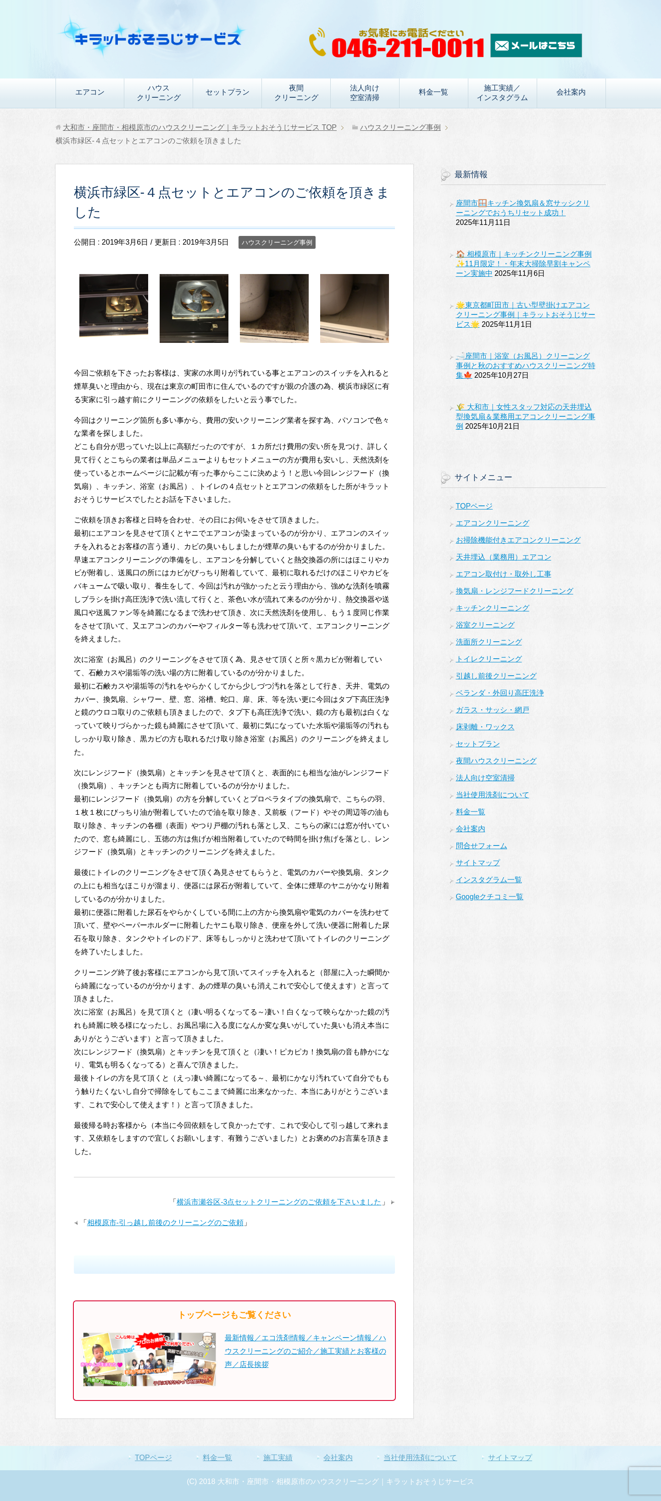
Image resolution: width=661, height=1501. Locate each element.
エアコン (90, 92)
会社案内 (571, 92)
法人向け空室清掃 (364, 92)
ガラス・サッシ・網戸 (492, 710)
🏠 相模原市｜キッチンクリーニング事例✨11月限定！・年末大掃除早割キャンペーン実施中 (524, 263)
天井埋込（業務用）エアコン (503, 557)
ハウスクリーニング (159, 92)
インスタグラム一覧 (489, 880)
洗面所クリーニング (489, 642)
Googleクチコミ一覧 (490, 897)
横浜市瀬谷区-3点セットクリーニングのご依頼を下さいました (279, 1202)
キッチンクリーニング (492, 608)
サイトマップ (478, 863)
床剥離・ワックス (485, 727)
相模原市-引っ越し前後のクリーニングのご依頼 (165, 1223)
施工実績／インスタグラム (502, 92)
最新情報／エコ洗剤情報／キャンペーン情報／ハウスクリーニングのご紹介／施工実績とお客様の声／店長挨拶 (305, 1351)
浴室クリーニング (485, 625)
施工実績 (278, 1458)
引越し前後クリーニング (496, 676)
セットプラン (228, 92)
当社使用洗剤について (492, 795)
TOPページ (474, 506)
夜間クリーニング (296, 92)
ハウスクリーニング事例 (277, 242)
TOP (200, 127)
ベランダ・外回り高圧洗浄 (500, 693)
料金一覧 (433, 92)
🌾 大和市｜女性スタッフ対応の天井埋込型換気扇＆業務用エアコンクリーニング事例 (525, 416)
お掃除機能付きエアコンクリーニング (518, 540)
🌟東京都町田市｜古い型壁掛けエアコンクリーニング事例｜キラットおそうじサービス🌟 (525, 314)
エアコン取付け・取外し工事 (503, 574)
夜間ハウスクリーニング (496, 761)
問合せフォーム (481, 846)
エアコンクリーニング (492, 523)
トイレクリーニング (489, 659)
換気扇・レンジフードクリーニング (514, 591)
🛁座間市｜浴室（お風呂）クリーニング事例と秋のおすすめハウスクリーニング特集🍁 (525, 365)
